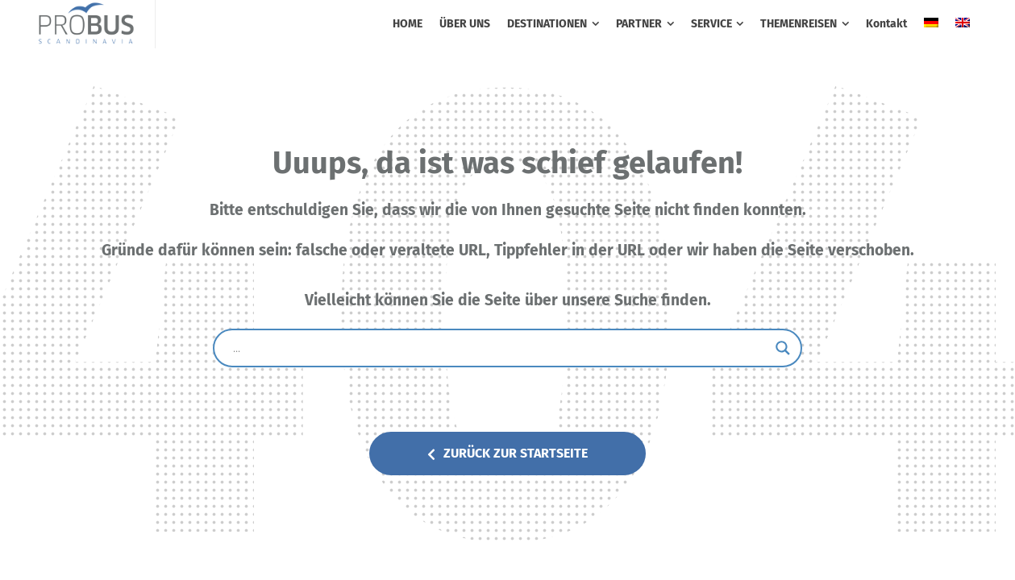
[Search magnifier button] (783, 348)
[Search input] (500, 348)
